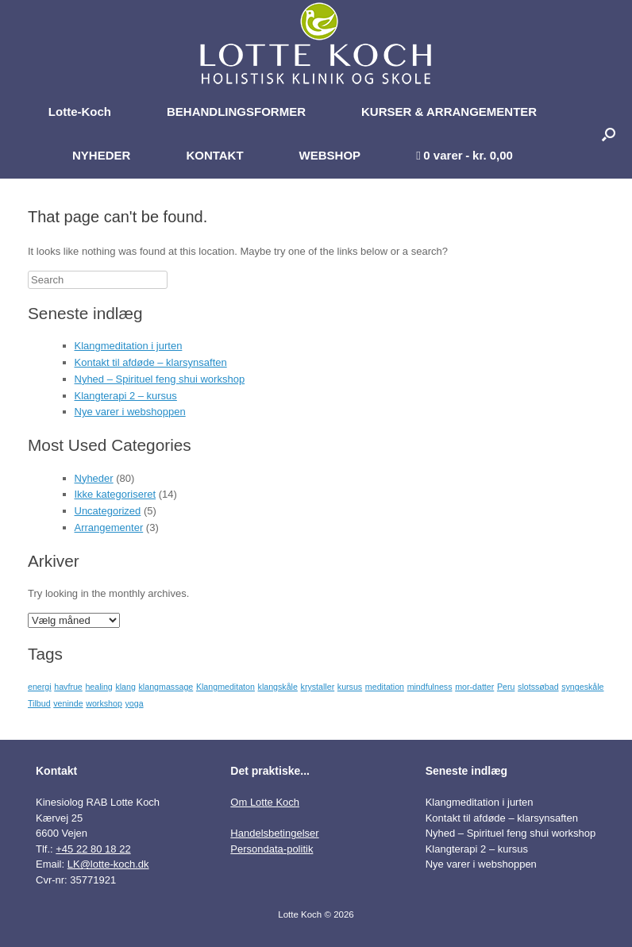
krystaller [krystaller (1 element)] (318, 686)
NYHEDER (101, 155)
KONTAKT (214, 155)
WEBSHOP (330, 155)
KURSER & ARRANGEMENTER (449, 111)
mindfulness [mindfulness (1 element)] (430, 686)
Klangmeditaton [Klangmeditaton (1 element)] (225, 686)
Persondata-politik (271, 849)
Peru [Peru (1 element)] (506, 686)
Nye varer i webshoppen (130, 412)
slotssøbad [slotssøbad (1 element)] (538, 686)
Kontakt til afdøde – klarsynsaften (151, 362)
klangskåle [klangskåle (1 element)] (278, 686)
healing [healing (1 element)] (98, 686)
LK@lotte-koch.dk (108, 864)
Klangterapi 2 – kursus (126, 396)
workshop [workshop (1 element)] (104, 703)
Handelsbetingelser (274, 833)
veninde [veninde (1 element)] (68, 703)
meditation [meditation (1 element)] (384, 686)
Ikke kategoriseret (115, 494)
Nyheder (94, 478)
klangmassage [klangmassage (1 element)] (166, 686)
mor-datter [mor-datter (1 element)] (474, 686)
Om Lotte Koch (264, 802)
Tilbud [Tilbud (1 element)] (39, 703)
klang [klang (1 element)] (125, 686)
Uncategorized (108, 511)
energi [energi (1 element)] (40, 686)
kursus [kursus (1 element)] (349, 686)
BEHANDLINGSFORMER (236, 111)
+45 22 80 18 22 (93, 849)
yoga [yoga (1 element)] (134, 703)
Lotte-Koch (79, 111)
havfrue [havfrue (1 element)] (68, 686)
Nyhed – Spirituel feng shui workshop (160, 379)
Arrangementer (109, 527)
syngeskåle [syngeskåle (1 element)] (582, 686)
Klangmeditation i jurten (129, 346)
